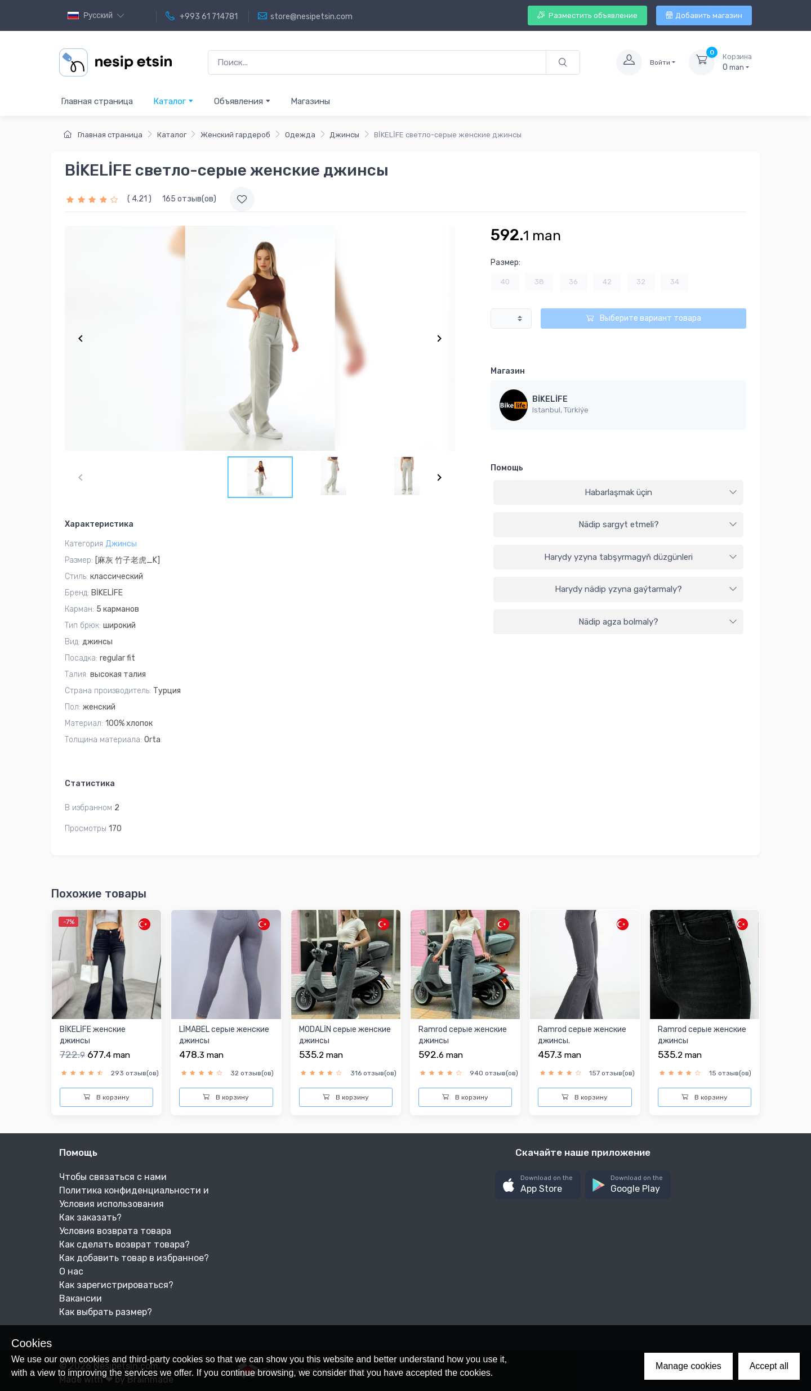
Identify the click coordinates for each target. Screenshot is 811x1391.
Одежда (300, 135)
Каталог (173, 101)
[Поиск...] (377, 62)
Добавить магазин (704, 15)
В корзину (106, 1097)
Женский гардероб (235, 135)
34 (674, 281)
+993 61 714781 (202, 16)
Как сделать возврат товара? (124, 1244)
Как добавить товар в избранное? (134, 1258)
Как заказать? (90, 1217)
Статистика (90, 783)
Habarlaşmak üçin (661, 492)
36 (573, 281)
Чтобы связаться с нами (113, 1177)
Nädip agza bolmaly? (657, 622)
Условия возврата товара (115, 1231)
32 (640, 281)
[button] (538, 1184)
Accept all (769, 1366)
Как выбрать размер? (105, 1312)
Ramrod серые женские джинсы (462, 1035)
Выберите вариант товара (643, 318)
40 (505, 281)
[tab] (618, 493)
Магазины (310, 101)
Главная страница (97, 101)
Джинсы (344, 135)
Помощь (507, 468)
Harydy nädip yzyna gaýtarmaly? (646, 589)
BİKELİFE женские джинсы (93, 1035)
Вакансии (80, 1298)
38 (539, 281)
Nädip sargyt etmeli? (657, 524)
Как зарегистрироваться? (116, 1285)
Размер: (505, 262)
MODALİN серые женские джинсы (345, 1035)
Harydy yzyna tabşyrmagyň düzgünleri (640, 557)
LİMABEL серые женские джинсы (224, 1035)
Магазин (508, 371)
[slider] (93, 199)
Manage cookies (688, 1366)
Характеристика (99, 524)
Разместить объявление (587, 15)
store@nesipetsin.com (305, 16)
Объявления (242, 101)
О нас (71, 1271)
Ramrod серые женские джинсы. (582, 1035)
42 (607, 281)
